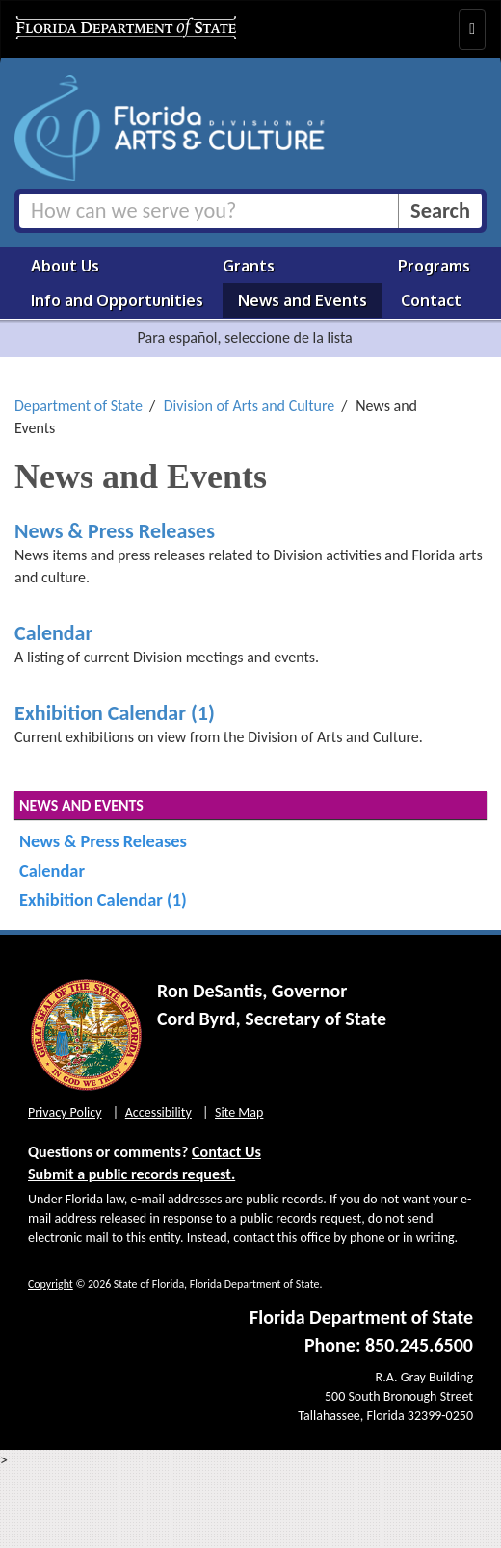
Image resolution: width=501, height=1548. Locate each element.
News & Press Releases (114, 531)
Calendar (53, 633)
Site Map (239, 1112)
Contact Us (226, 1152)
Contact (431, 300)
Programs (434, 265)
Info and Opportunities (117, 300)
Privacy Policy (65, 1112)
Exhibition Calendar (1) (114, 713)
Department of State (78, 406)
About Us (65, 265)
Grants (249, 265)
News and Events (302, 300)
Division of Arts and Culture (249, 406)
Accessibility (158, 1112)
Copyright (50, 1284)
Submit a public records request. (131, 1174)
